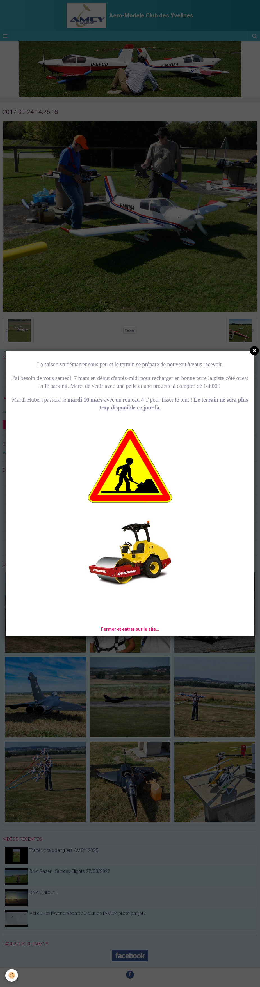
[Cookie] (12, 975)
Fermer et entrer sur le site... (130, 629)
